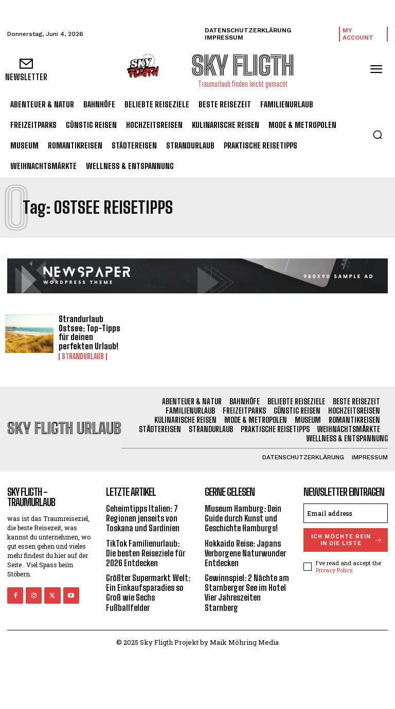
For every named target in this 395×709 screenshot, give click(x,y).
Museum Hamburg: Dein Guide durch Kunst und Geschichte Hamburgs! (243, 518)
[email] (345, 513)
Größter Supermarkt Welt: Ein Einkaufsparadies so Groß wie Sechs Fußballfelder (148, 592)
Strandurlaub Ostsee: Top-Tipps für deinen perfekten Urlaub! (89, 332)
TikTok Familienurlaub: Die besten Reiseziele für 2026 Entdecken (145, 553)
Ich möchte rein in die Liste (347, 540)
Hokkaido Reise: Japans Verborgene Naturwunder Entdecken (245, 553)
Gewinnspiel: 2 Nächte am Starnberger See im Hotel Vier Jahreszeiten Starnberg (247, 592)
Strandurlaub (83, 356)
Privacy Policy (334, 570)
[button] (377, 134)
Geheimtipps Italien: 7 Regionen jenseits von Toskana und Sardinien (142, 518)
